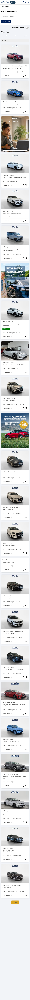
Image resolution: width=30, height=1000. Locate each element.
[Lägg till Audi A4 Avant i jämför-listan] (23, 605)
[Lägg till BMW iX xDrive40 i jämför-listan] (23, 336)
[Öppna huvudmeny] (28, 2)
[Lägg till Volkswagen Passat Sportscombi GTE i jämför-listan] (23, 895)
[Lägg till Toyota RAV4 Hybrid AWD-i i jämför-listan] (23, 408)
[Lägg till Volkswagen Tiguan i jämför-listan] (23, 749)
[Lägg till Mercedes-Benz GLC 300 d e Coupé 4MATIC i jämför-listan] (23, 76)
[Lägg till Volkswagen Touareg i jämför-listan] (23, 677)
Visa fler (15, 902)
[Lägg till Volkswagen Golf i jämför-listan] (23, 822)
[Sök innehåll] (26, 2)
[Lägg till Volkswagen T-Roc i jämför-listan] (23, 221)
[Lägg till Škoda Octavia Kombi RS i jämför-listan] (23, 111)
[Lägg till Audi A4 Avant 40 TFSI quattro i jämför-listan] (23, 517)
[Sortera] (15, 40)
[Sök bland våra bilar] (15, 16)
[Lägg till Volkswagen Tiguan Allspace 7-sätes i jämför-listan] (23, 641)
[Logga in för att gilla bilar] (26, 76)
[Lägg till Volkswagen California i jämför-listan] (23, 258)
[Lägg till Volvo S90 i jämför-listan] (23, 570)
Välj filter (6, 21)
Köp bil (3, 6)
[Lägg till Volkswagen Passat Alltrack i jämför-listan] (23, 786)
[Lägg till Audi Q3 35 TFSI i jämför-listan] (23, 553)
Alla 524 (5, 36)
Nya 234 (15, 36)
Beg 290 (25, 36)
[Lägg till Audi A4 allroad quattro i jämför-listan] (23, 481)
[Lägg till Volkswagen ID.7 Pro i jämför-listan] (23, 185)
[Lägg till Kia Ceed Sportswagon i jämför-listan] (23, 713)
